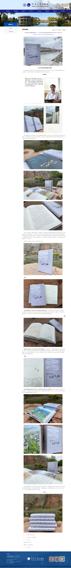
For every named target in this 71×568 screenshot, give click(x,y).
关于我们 (63, 11)
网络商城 (47, 11)
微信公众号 (62, 559)
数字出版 (39, 11)
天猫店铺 (56, 559)
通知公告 (10, 28)
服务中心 (55, 11)
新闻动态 (16, 11)
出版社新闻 (11, 31)
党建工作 (23, 11)
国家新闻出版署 (10, 556)
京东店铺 (51, 559)
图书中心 (31, 11)
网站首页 (8, 11)
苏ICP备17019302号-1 (44, 566)
